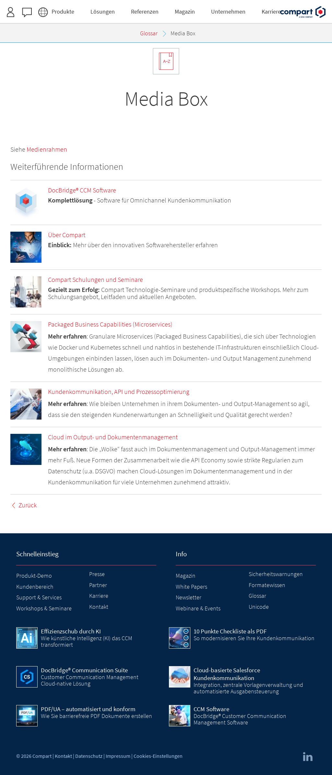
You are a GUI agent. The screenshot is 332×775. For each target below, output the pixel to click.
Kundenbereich (34, 586)
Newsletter (188, 597)
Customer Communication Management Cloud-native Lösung (89, 680)
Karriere (98, 595)
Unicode (259, 606)
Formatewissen (267, 585)
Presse (97, 574)
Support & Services (39, 597)
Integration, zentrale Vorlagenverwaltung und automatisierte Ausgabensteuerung (248, 688)
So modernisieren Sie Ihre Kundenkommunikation (254, 638)
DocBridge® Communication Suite (84, 670)
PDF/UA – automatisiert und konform (88, 709)
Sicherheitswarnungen (276, 574)
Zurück (27, 505)
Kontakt (98, 606)
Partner (98, 585)
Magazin (186, 575)
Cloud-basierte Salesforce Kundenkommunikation (227, 674)
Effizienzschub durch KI (71, 631)
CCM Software (211, 709)
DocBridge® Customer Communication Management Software (240, 719)
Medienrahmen (47, 149)
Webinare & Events (198, 608)
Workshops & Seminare (44, 608)
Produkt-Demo (34, 575)
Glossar (257, 595)
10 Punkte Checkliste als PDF (230, 631)
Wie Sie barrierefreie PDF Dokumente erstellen (96, 716)
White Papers (191, 586)
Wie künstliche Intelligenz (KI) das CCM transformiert (86, 641)
